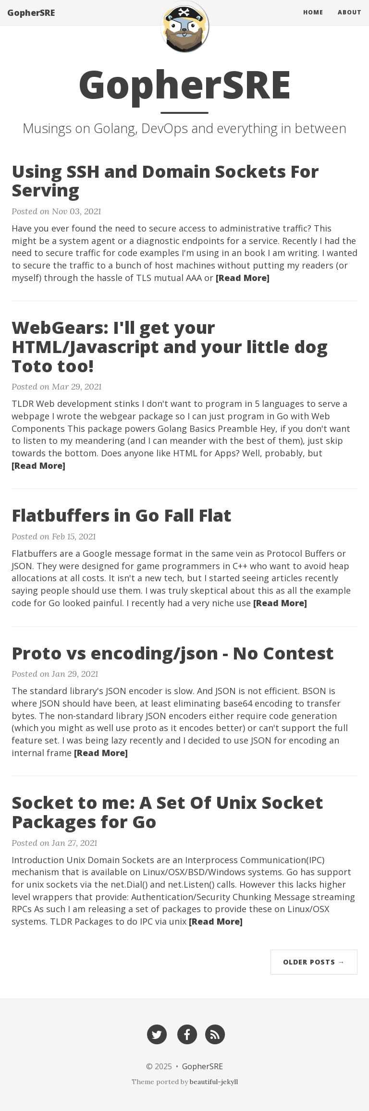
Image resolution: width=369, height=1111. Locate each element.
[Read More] (243, 277)
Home (313, 21)
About (350, 21)
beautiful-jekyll (214, 1081)
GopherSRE (31, 21)
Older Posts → (314, 961)
